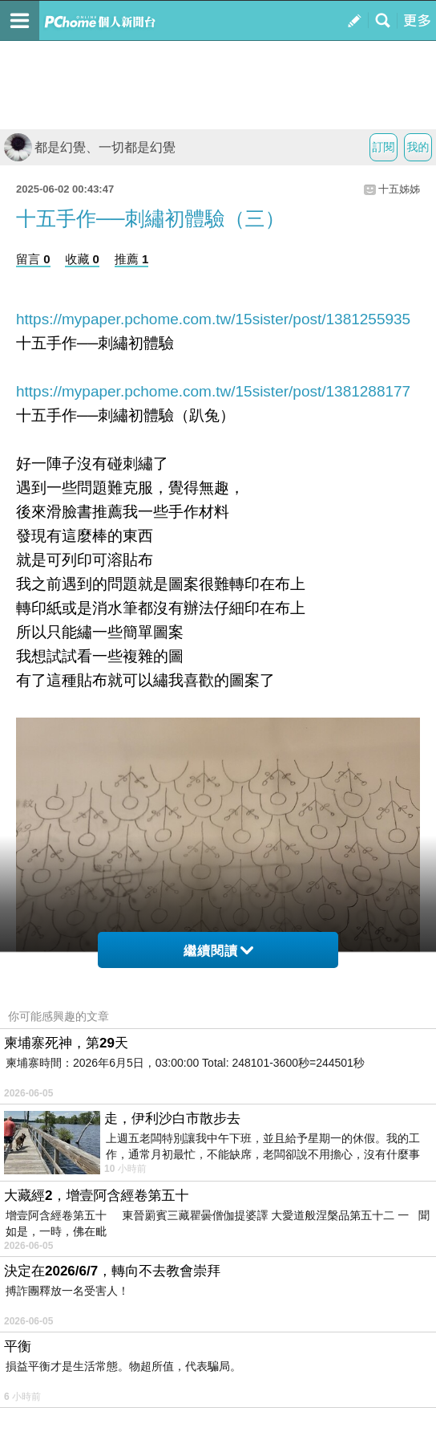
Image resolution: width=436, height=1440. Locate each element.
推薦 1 (132, 259)
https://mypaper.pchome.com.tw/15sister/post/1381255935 (213, 319)
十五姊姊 (399, 189)
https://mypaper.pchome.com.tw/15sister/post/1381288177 (213, 391)
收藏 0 (82, 259)
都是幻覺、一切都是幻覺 (90, 147)
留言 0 (33, 259)
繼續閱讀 (218, 951)
